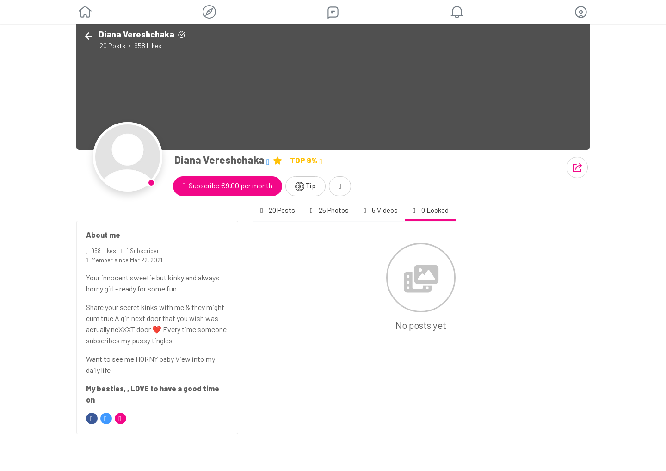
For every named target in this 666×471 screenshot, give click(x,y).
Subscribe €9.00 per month (227, 185)
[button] (580, 12)
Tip (305, 186)
